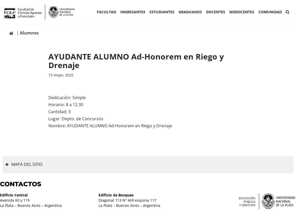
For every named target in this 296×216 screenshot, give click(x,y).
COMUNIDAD (270, 11)
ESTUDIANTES (162, 11)
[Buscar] (287, 12)
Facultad (106, 11)
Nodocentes (241, 11)
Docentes (215, 11)
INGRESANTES (132, 11)
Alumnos (29, 33)
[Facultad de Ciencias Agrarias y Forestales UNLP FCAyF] (39, 12)
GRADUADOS (190, 11)
